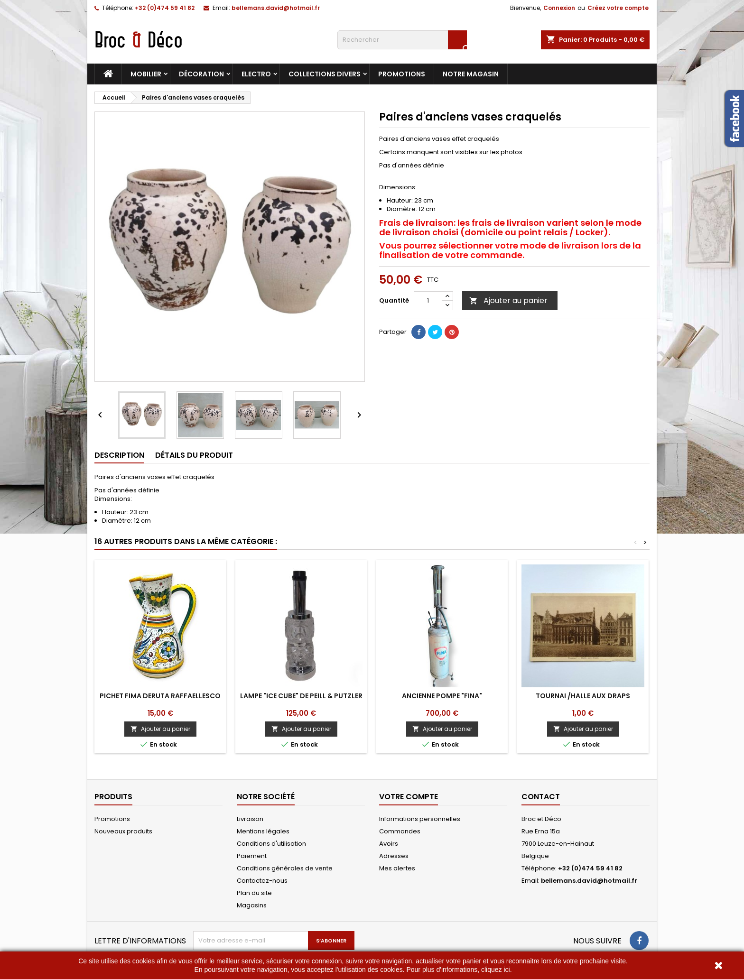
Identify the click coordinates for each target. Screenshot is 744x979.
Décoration (201, 74)
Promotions (401, 74)
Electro (256, 74)
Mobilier (145, 74)
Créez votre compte (618, 8)
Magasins (252, 905)
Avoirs (388, 843)
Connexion (559, 8)
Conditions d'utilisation (271, 843)
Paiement (252, 855)
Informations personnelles (419, 818)
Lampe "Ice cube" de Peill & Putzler (301, 696)
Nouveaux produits (123, 831)
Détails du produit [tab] (194, 455)
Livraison (250, 818)
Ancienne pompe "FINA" (442, 696)
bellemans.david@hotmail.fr (276, 8)
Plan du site (254, 892)
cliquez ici (495, 969)
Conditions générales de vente (285, 868)
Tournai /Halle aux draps (583, 696)
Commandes (399, 831)
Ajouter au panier (508, 300)
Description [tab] (119, 455)
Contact (540, 796)
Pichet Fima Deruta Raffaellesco (160, 696)
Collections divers (324, 74)
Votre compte (408, 796)
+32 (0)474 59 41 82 (165, 8)
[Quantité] (428, 300)
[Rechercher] (402, 39)
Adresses (394, 855)
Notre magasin (471, 74)
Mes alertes (397, 868)
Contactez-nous (262, 880)
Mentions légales (263, 831)
